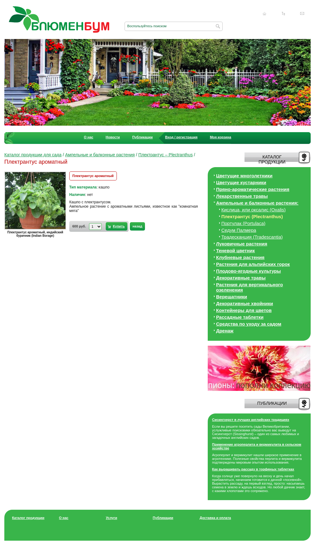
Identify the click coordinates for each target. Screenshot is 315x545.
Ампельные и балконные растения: (257, 202)
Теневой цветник (235, 250)
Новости (113, 137)
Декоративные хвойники (244, 303)
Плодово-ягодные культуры (248, 271)
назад (137, 226)
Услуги (111, 518)
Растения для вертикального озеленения (249, 287)
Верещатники (231, 296)
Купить (119, 226)
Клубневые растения (240, 257)
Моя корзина (220, 137)
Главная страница (265, 14)
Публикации (142, 137)
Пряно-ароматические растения (252, 189)
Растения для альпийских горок (253, 264)
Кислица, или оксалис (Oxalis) (253, 209)
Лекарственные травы (242, 196)
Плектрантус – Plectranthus (165, 154)
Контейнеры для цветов (244, 310)
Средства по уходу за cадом (248, 324)
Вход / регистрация (181, 137)
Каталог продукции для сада (33, 154)
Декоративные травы (241, 277)
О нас (88, 137)
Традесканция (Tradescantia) (252, 237)
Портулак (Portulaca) (243, 223)
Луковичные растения (241, 243)
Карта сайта (283, 14)
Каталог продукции (28, 518)
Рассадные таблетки (239, 317)
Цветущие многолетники (244, 175)
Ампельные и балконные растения (100, 154)
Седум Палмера (238, 230)
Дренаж (224, 330)
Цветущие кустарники (241, 182)
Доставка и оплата (215, 518)
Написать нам (302, 14)
